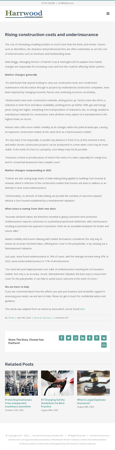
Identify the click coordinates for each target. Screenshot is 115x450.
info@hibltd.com (66, 3)
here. (82, 309)
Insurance (46, 317)
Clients (11, 317)
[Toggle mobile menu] (108, 13)
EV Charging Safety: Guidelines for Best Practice (53, 403)
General (37, 317)
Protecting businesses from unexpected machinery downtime (18, 403)
